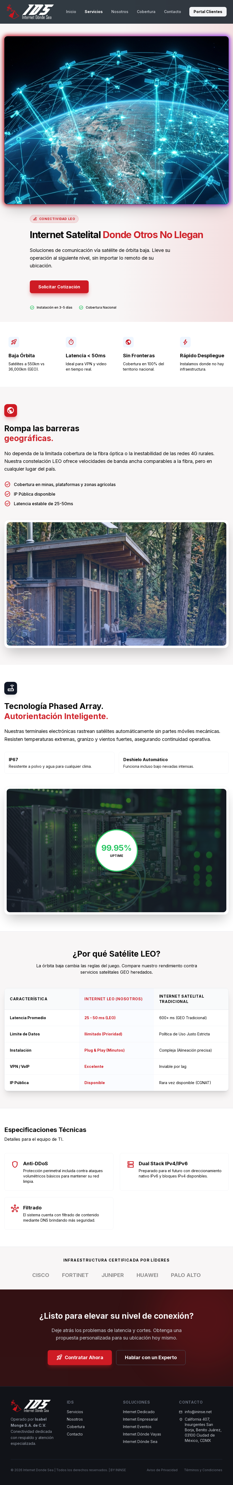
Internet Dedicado (139, 1415)
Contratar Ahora (79, 1357)
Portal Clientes (208, 11)
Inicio (71, 11)
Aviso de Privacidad (162, 1470)
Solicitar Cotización (59, 286)
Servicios (94, 11)
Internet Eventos (137, 1430)
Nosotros (119, 11)
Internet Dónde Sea (140, 1445)
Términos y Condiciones (203, 1470)
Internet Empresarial (140, 1423)
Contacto (172, 11)
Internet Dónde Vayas (142, 1438)
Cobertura (146, 11)
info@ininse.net (198, 1415)
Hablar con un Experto (151, 1357)
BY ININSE (118, 1470)
